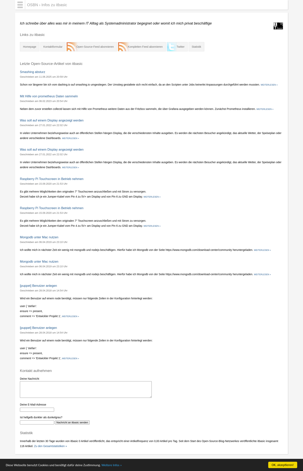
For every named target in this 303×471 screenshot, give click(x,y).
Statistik (196, 46)
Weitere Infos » (111, 465)
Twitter (181, 46)
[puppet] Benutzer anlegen (38, 285)
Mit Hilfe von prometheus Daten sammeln (49, 96)
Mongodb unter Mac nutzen (39, 237)
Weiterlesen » (269, 85)
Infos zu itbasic (54, 5)
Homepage (29, 46)
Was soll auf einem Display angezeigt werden (51, 120)
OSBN (32, 5)
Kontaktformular (53, 46)
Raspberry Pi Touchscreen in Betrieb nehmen (51, 179)
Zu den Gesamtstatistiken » (50, 446)
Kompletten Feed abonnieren (145, 46)
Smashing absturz (32, 72)
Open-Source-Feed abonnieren (95, 46)
